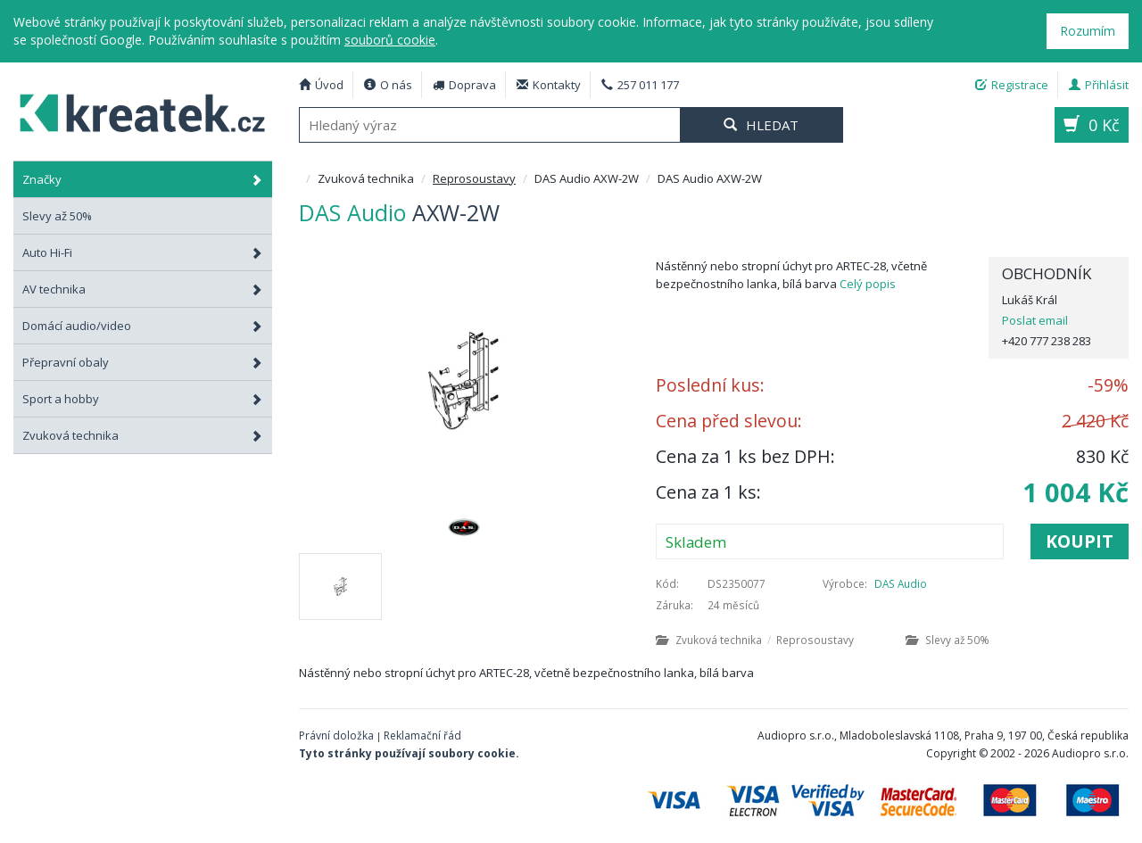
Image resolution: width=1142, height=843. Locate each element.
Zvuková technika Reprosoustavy (755, 640)
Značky (142, 179)
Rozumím (1087, 30)
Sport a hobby (142, 399)
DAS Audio (900, 583)
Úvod (321, 85)
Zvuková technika (142, 435)
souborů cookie (389, 39)
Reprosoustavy (474, 178)
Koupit (1079, 541)
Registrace (1011, 85)
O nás (388, 85)
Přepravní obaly (142, 362)
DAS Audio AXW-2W (134, 111)
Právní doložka (336, 735)
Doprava (464, 85)
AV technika (142, 289)
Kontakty (549, 85)
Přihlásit (1099, 85)
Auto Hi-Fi (142, 252)
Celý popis (868, 284)
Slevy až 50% (947, 639)
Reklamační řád (422, 735)
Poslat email (1035, 320)
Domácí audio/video (142, 326)
